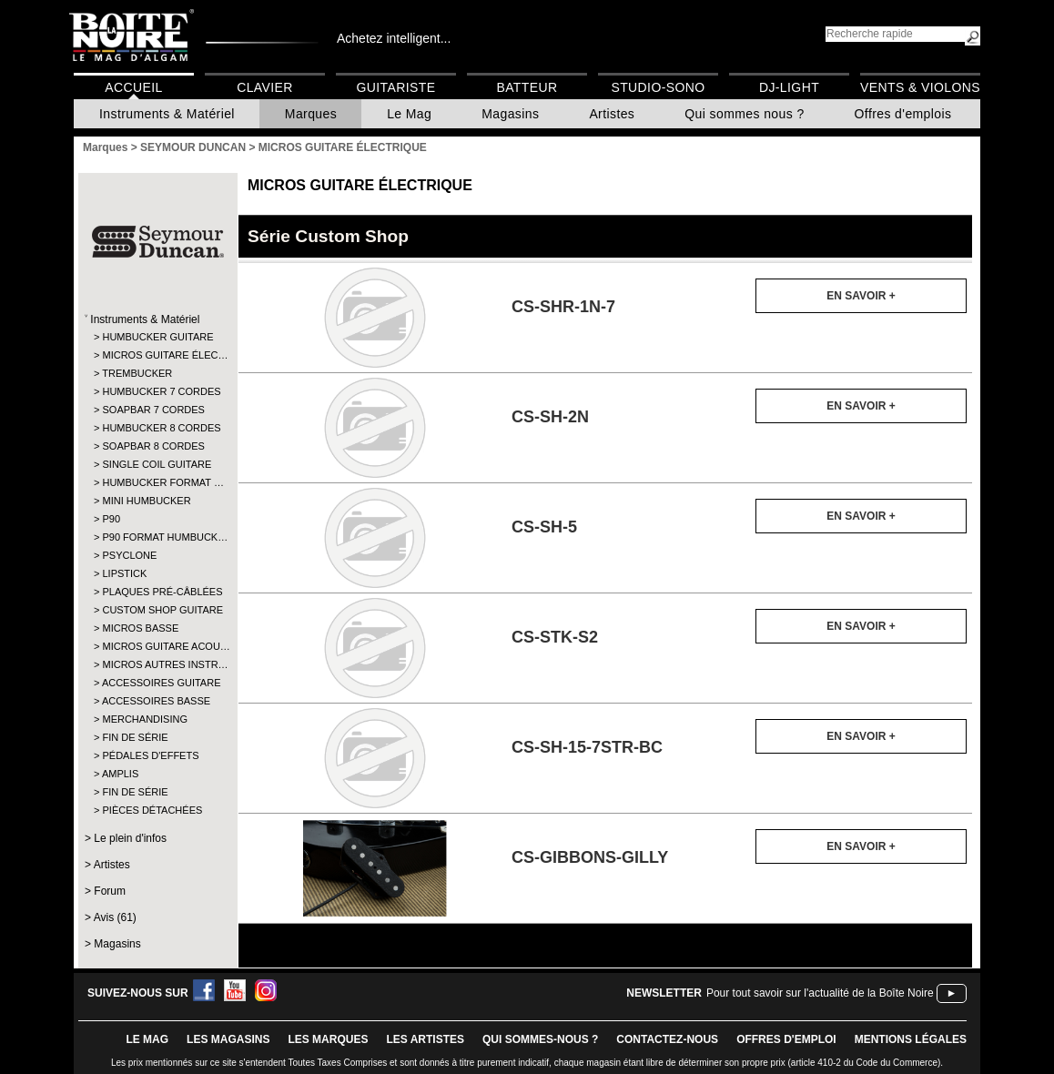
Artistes (611, 113)
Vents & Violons (920, 87)
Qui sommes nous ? (744, 113)
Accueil (133, 87)
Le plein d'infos (130, 838)
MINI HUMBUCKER (146, 500)
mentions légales (911, 1039)
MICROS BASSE (140, 628)
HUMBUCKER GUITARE (157, 336)
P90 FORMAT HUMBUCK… (157, 537)
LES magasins (228, 1039)
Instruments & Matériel (167, 113)
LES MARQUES (328, 1039)
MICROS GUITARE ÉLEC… (157, 355)
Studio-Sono (657, 87)
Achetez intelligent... (394, 38)
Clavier (265, 87)
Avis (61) (115, 917)
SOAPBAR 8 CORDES (153, 446)
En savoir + (860, 295)
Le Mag (409, 113)
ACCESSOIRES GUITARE (157, 682)
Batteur (526, 87)
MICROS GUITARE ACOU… (157, 646)
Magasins (510, 113)
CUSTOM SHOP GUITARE (157, 609)
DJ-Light (789, 87)
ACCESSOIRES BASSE (156, 700)
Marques (311, 113)
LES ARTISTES (425, 1039)
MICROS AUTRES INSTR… (157, 664)
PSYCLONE (129, 555)
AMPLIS (120, 773)
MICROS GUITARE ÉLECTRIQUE (360, 185)
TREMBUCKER (137, 373)
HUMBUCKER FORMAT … (157, 482)
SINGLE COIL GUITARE (156, 464)
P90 (111, 518)
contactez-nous (667, 1039)
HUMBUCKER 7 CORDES (157, 391)
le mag (147, 1039)
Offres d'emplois (903, 113)
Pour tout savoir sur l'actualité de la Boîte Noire (820, 993)
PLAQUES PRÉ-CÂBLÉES (157, 591)
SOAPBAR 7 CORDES (153, 409)
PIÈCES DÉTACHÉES (152, 810)
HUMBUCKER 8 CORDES (157, 427)
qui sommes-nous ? (540, 1039)
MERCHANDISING (144, 719)
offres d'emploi (786, 1039)
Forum (110, 891)
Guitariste (396, 87)
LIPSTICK (124, 573)
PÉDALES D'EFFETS (150, 755)
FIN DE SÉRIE (134, 737)
